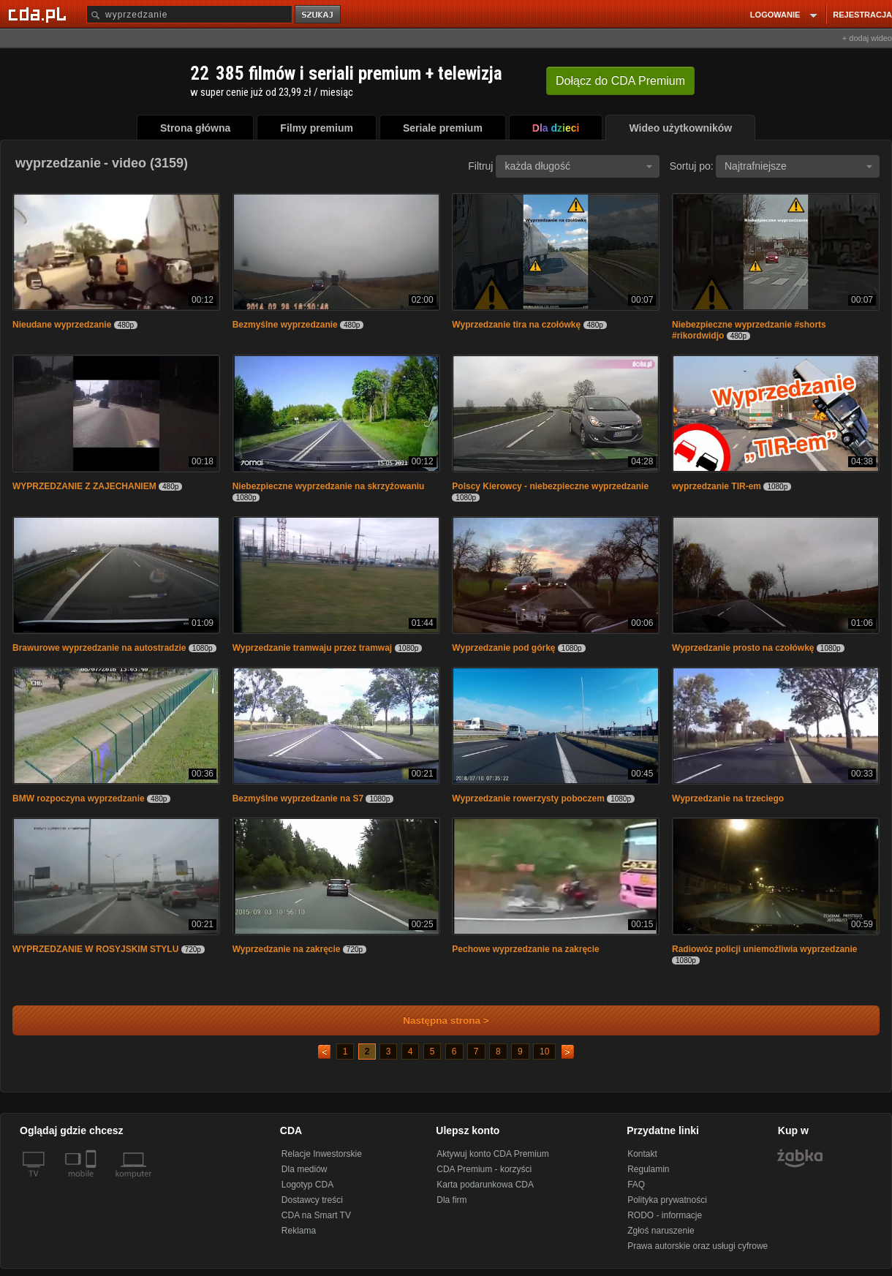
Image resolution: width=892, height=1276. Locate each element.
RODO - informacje (664, 1215)
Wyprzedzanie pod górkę (503, 648)
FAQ (636, 1184)
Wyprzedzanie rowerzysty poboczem (528, 798)
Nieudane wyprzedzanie (61, 325)
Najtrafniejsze (798, 166)
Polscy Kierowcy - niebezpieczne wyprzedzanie (550, 486)
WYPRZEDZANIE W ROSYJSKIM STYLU (95, 949)
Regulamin (648, 1169)
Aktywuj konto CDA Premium (492, 1154)
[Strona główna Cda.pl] (39, 14)
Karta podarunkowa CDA (485, 1184)
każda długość (578, 166)
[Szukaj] (189, 14)
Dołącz (620, 81)
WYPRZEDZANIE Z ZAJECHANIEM (84, 486)
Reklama (298, 1231)
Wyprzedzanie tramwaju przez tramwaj (313, 648)
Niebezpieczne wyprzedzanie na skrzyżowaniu (329, 486)
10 (544, 1051)
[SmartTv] (92, 1182)
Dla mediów (304, 1169)
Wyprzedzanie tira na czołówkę (516, 325)
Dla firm (451, 1200)
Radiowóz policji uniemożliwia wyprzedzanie (764, 949)
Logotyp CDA (307, 1184)
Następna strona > (436, 1020)
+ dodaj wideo (867, 38)
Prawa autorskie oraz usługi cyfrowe (697, 1246)
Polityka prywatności (667, 1200)
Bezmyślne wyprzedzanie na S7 (298, 798)
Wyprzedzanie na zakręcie (287, 949)
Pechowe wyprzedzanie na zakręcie (525, 949)
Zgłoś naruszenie (660, 1231)
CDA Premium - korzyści (484, 1169)
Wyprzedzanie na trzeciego (728, 798)
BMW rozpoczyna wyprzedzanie (79, 798)
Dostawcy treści (312, 1200)
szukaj (319, 15)
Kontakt (642, 1154)
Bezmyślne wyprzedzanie (286, 325)
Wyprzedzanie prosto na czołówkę (743, 648)
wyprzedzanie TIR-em (716, 486)
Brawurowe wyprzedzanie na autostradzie (99, 648)
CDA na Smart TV (316, 1215)
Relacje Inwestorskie (321, 1154)
